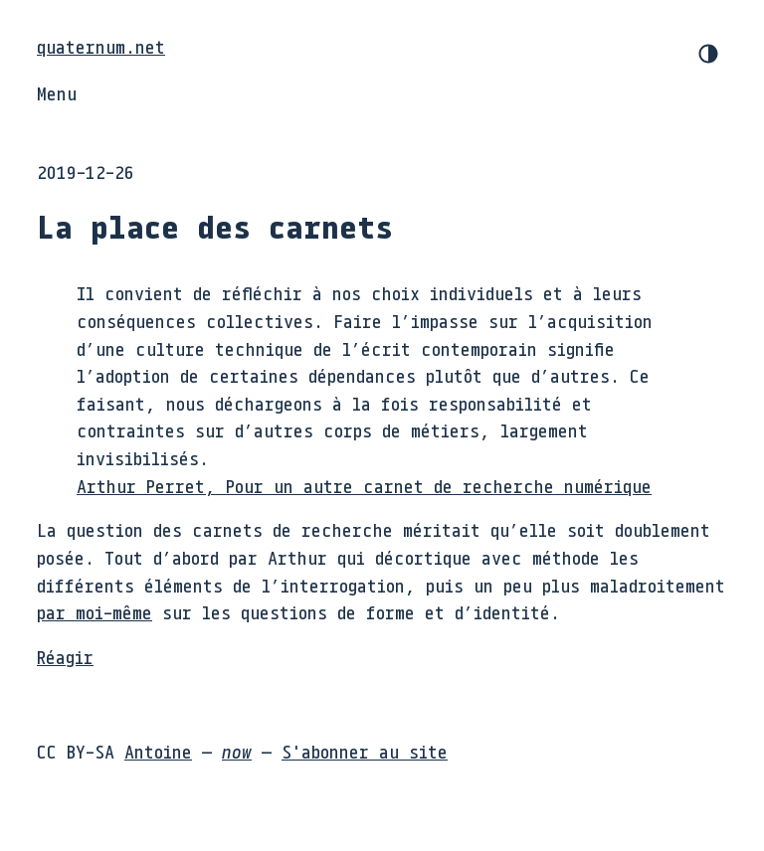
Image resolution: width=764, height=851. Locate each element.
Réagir (65, 657)
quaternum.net (101, 47)
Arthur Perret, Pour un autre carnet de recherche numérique (364, 486)
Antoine (158, 752)
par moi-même (94, 612)
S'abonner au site (365, 752)
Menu (57, 93)
